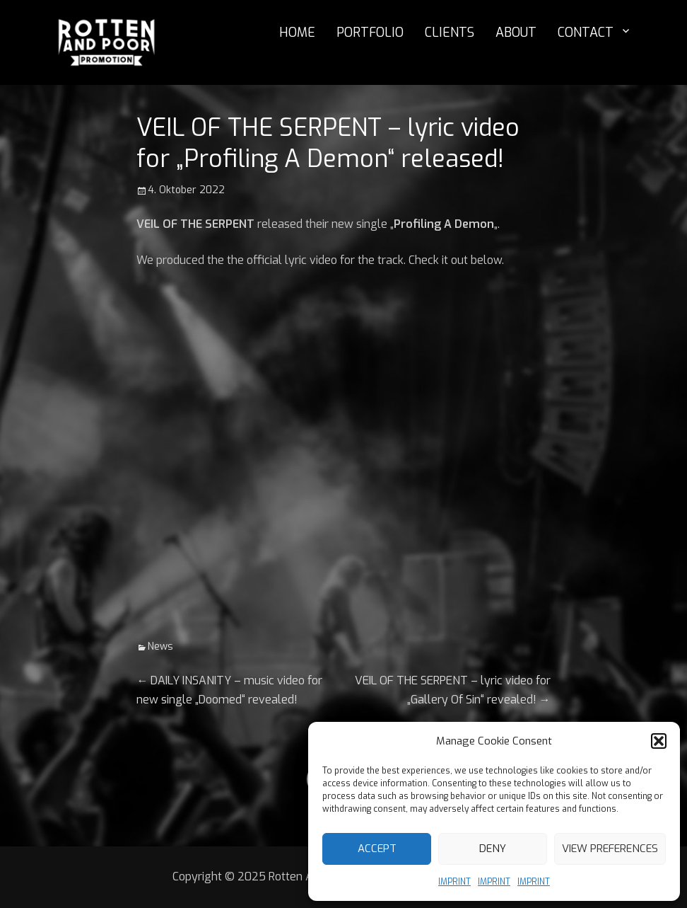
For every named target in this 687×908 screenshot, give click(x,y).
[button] (659, 741)
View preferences (610, 848)
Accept (377, 848)
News (160, 646)
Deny (492, 848)
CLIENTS (449, 32)
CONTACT (585, 32)
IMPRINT (454, 881)
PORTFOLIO (370, 32)
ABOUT (515, 32)
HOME (297, 32)
